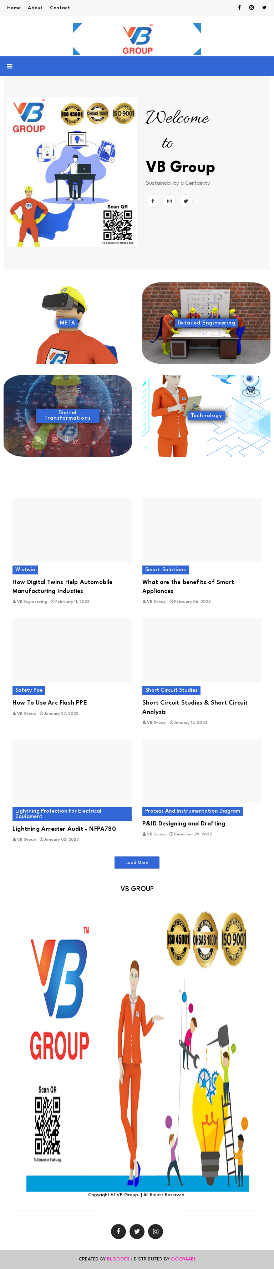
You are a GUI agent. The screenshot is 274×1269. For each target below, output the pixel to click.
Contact (60, 7)
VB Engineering (32, 602)
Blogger (118, 1259)
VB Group (156, 602)
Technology (206, 416)
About (35, 7)
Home (14, 7)
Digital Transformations (67, 415)
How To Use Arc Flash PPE (49, 703)
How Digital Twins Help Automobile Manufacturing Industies (62, 586)
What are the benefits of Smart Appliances (188, 586)
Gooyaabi (183, 1259)
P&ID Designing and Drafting (183, 824)
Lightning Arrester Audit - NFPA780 (64, 829)
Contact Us (130, 1210)
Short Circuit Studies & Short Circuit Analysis (195, 707)
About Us (160, 1210)
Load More (137, 862)
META (67, 323)
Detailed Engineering (206, 323)
